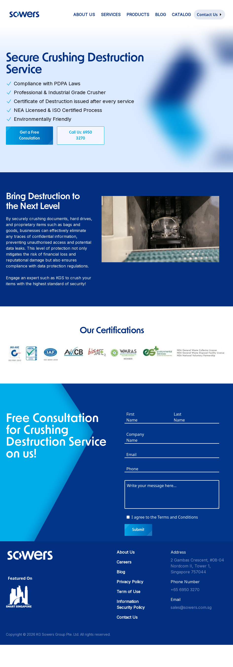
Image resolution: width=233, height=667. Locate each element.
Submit (138, 530)
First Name (132, 417)
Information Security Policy (131, 604)
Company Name (135, 437)
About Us (84, 14)
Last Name (179, 417)
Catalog (181, 14)
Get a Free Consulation (29, 135)
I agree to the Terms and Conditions (165, 517)
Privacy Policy (130, 581)
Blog (160, 14)
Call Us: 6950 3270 (80, 135)
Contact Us (127, 617)
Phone (132, 469)
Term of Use (128, 591)
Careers (124, 562)
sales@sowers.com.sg (191, 607)
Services (111, 14)
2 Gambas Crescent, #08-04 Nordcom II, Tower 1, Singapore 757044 (197, 566)
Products (137, 14)
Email (131, 454)
